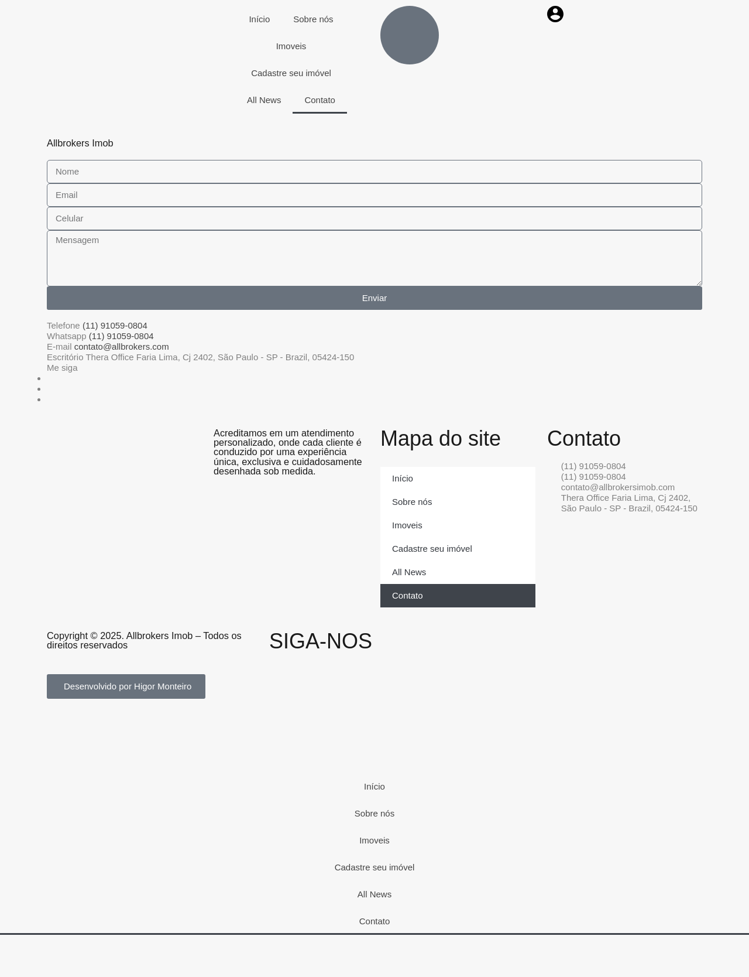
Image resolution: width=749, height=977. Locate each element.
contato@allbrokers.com (121, 346)
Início (259, 19)
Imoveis (291, 46)
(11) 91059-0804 (115, 325)
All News (264, 100)
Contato (319, 100)
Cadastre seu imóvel (291, 73)
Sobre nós (313, 19)
